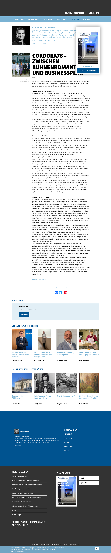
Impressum (45, 544)
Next (60, 444)
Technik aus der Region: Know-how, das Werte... (26, 480)
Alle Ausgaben (88, 66)
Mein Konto (94, 13)
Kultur (75, 19)
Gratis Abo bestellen (88, 70)
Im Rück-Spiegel (16, 515)
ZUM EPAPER (63, 473)
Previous (14, 444)
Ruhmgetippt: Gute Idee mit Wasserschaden (25, 506)
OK (97, 548)
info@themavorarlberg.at (71, 544)
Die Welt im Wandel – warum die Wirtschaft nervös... (27, 485)
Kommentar (23, 306)
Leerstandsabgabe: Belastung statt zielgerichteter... (27, 497)
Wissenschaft (62, 19)
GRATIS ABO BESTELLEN (74, 13)
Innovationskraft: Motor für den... (22, 502)
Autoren (87, 19)
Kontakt (35, 544)
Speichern (24, 314)
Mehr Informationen (17, 551)
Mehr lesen (18, 446)
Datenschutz (56, 544)
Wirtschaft (19, 19)
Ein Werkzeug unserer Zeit (19, 476)
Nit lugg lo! (15, 510)
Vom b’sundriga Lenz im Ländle (21, 489)
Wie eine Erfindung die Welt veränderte (23, 493)
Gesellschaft (34, 19)
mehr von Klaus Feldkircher (43, 40)
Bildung (48, 19)
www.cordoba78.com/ (39, 279)
